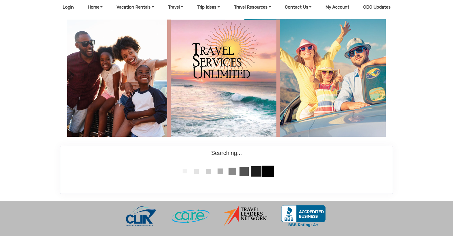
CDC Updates (377, 7)
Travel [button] (174, 7)
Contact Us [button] (296, 7)
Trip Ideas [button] (206, 7)
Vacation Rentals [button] (133, 7)
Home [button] (93, 7)
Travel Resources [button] (251, 7)
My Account (337, 7)
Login (68, 7)
